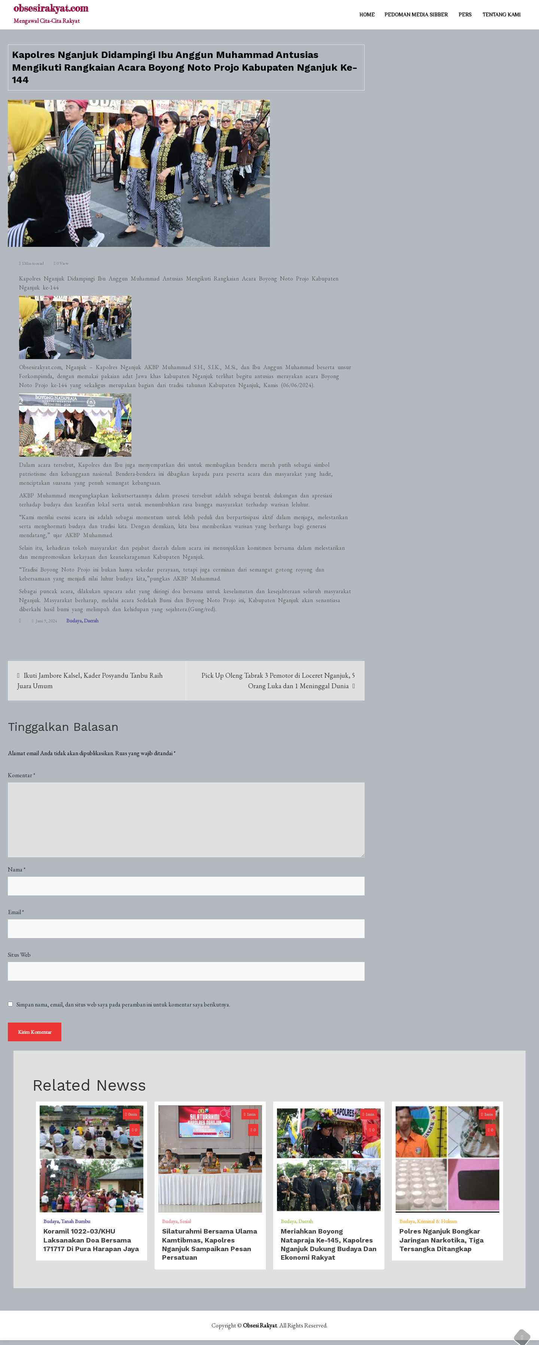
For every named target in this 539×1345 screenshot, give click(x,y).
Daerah (91, 620)
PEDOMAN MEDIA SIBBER (416, 15)
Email (16, 912)
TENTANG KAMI (501, 15)
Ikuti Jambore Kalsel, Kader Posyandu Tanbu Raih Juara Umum (90, 680)
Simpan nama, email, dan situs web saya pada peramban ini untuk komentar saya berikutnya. (123, 1005)
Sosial (185, 1226)
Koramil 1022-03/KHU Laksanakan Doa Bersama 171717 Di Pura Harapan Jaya (91, 1244)
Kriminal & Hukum (437, 1226)
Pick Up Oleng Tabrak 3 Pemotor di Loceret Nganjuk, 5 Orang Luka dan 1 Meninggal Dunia (278, 680)
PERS (465, 15)
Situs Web (19, 955)
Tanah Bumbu (75, 1226)
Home (367, 15)
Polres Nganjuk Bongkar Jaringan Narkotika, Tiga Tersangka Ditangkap (441, 1244)
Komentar (21, 775)
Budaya (74, 620)
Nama (16, 869)
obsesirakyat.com (50, 8)
